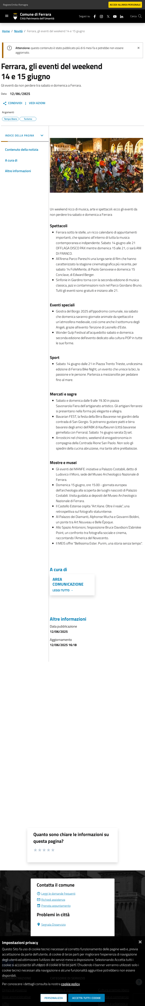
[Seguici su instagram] (100, 16)
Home (6, 31)
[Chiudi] (140, 941)
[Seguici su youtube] (113, 16)
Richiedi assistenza (51, 899)
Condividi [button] (12, 103)
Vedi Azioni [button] (34, 103)
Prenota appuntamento (54, 905)
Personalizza (53, 998)
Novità (18, 31)
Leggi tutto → (63, 590)
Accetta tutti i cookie (86, 998)
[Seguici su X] (106, 16)
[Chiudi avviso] (138, 47)
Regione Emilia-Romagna (15, 4)
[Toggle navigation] (7, 16)
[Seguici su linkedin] (120, 16)
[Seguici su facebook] (93, 16)
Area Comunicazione (68, 582)
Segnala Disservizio (51, 924)
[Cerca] (140, 16)
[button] (25, 136)
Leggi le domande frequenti (56, 893)
